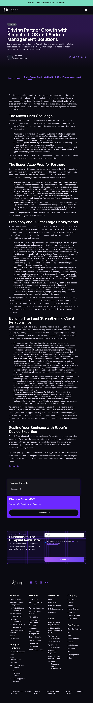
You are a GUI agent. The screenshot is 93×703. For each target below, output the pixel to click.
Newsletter (52, 603)
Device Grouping (35, 637)
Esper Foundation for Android (17, 631)
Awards (70, 603)
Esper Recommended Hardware (15, 659)
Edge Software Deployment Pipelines (34, 622)
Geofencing (33, 643)
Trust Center (72, 619)
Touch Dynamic (73, 655)
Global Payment (73, 639)
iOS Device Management (17, 615)
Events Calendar (73, 609)
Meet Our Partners (74, 629)
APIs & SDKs (33, 617)
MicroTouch (71, 648)
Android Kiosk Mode (37, 604)
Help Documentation (55, 609)
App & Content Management (34, 632)
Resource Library (54, 606)
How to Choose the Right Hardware (55, 624)
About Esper (72, 599)
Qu (68, 652)
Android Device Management (18, 609)
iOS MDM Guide (56, 642)
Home (10, 78)
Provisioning (33, 647)
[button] (85, 10)
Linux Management (17, 620)
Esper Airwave (15, 599)
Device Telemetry (35, 640)
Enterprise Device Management (16, 604)
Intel (69, 635)
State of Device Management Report (55, 657)
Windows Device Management (19, 626)
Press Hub (71, 612)
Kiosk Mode (33, 599)
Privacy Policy (53, 544)
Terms (73, 541)
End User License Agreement (52, 692)
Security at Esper (73, 615)
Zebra (69, 658)
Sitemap (80, 691)
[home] (11, 10)
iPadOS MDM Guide (55, 646)
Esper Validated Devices (18, 666)
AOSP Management (36, 650)
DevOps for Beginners (52, 652)
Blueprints (33, 628)
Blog (18, 78)
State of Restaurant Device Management (56, 665)
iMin (68, 632)
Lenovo (70, 642)
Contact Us (14, 466)
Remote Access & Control (35, 613)
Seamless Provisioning (14, 637)
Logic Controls (72, 645)
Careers (70, 606)
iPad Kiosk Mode (38, 608)
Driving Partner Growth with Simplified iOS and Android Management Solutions (52, 78)
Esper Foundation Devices (17, 673)
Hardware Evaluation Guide (17, 653)
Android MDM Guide (55, 637)
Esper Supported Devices (19, 680)
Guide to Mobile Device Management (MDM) (55, 630)
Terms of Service (37, 692)
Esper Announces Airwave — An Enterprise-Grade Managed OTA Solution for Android (50, 2)
